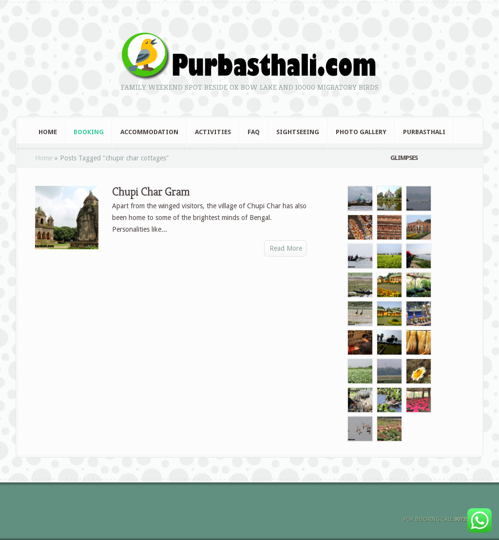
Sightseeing (297, 132)
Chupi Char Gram (151, 191)
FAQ (254, 132)
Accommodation (149, 132)
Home (47, 132)
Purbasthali (424, 132)
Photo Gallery (361, 132)
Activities (213, 132)
